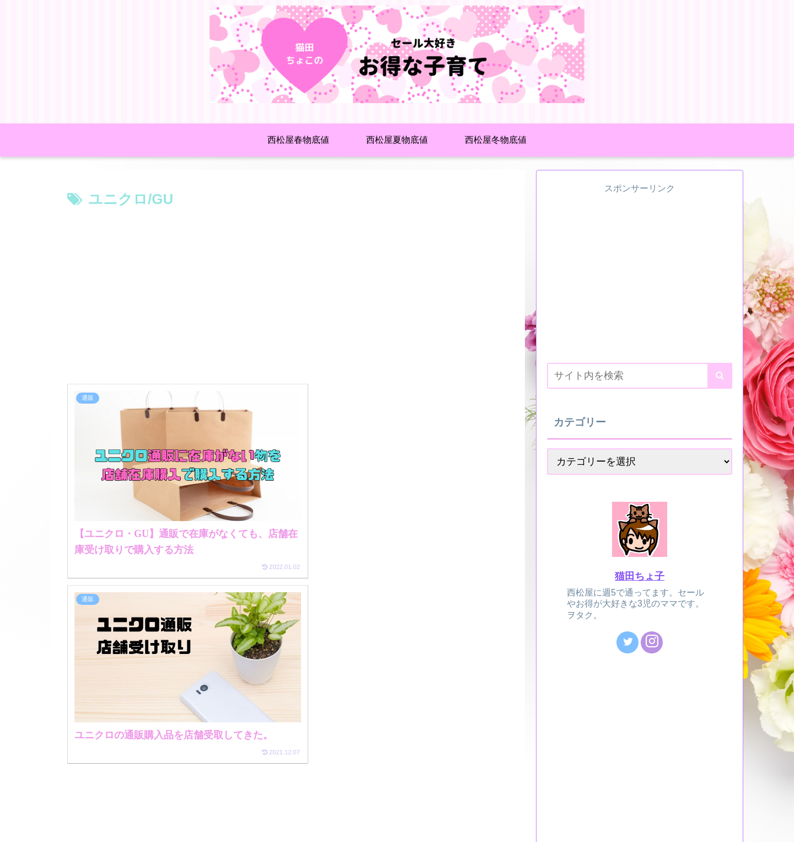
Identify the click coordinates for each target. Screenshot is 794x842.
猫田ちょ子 (639, 576)
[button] (719, 376)
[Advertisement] (287, 295)
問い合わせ (250, 825)
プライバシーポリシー (180, 825)
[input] (639, 376)
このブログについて (96, 825)
